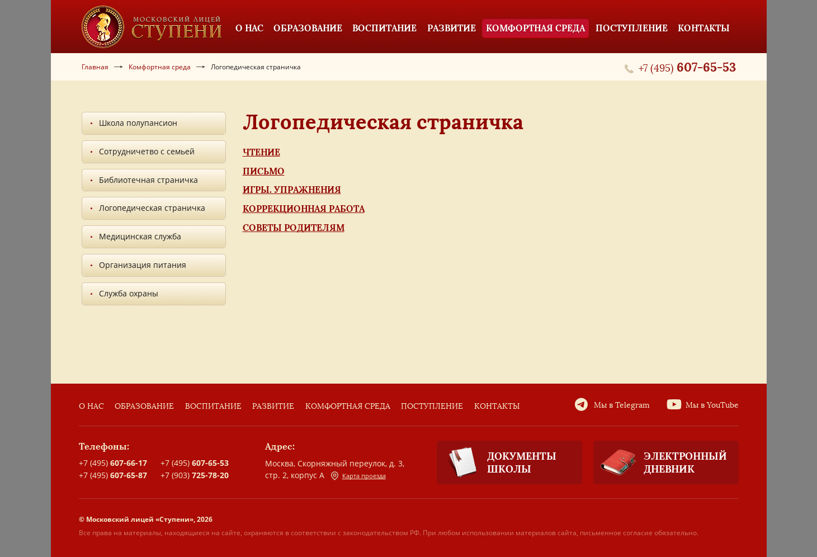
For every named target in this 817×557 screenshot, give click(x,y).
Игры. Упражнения (292, 189)
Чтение (261, 152)
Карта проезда (358, 475)
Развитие (273, 406)
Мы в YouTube (712, 405)
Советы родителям (293, 227)
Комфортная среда (347, 406)
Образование (144, 406)
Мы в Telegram (622, 405)
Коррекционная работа (304, 208)
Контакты (497, 406)
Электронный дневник (660, 462)
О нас (91, 406)
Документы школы (496, 462)
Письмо (264, 171)
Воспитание (213, 406)
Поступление (432, 406)
